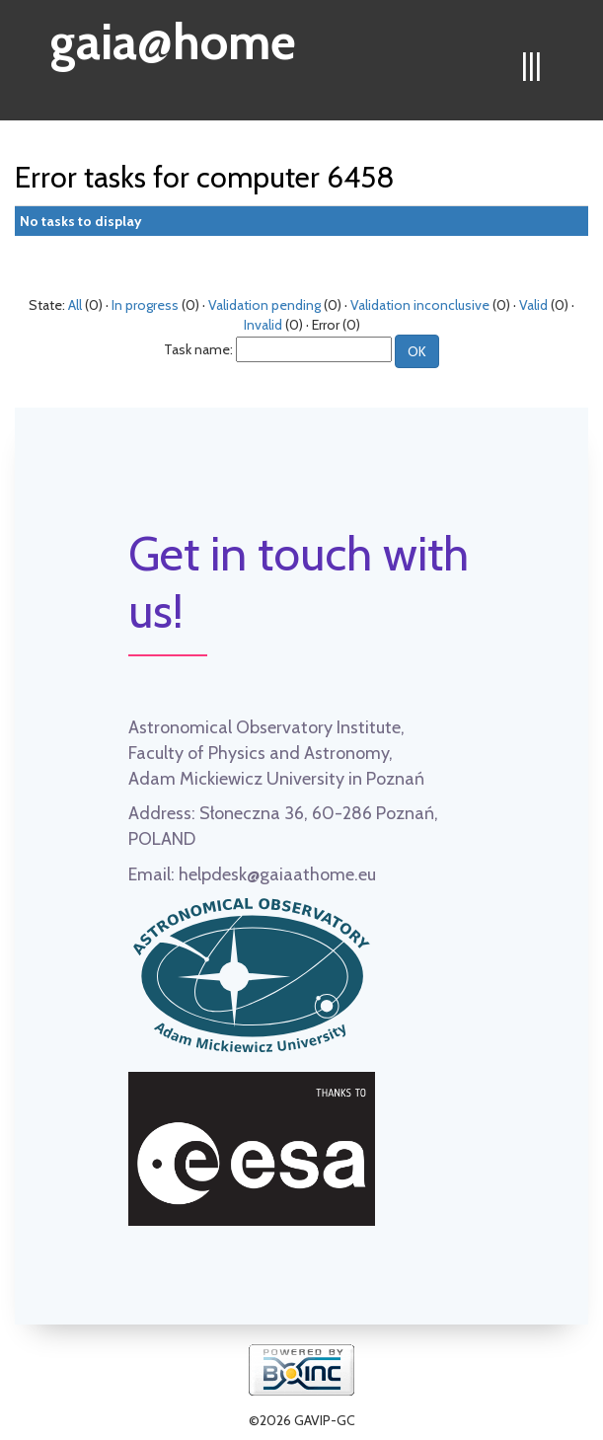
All (75, 305)
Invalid (263, 325)
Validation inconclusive (420, 305)
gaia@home (173, 35)
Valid (533, 305)
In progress (145, 305)
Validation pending (264, 305)
